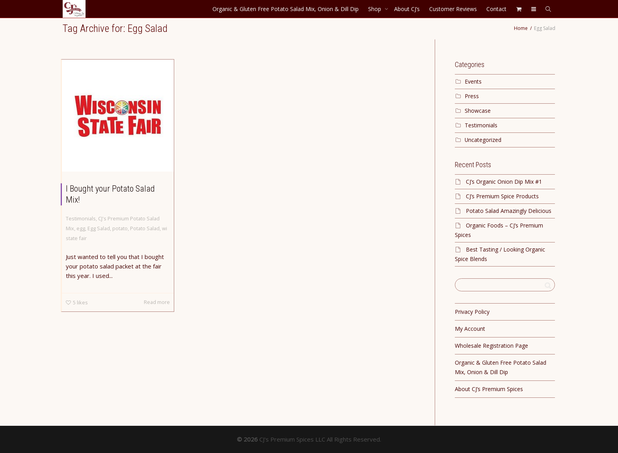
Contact (496, 9)
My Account (470, 328)
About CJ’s (407, 9)
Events (473, 81)
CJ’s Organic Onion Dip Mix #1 (504, 181)
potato (120, 228)
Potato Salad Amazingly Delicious (508, 210)
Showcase (478, 110)
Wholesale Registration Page (491, 345)
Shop (375, 9)
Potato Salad (145, 228)
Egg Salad (98, 228)
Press (472, 96)
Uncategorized (483, 140)
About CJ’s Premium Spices (489, 389)
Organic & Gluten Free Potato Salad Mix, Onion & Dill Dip (285, 9)
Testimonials (81, 218)
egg (80, 228)
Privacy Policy (472, 311)
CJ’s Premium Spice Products (502, 196)
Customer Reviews (453, 9)
